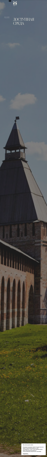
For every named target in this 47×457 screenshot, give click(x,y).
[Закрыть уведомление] (44, 444)
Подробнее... (26, 453)
